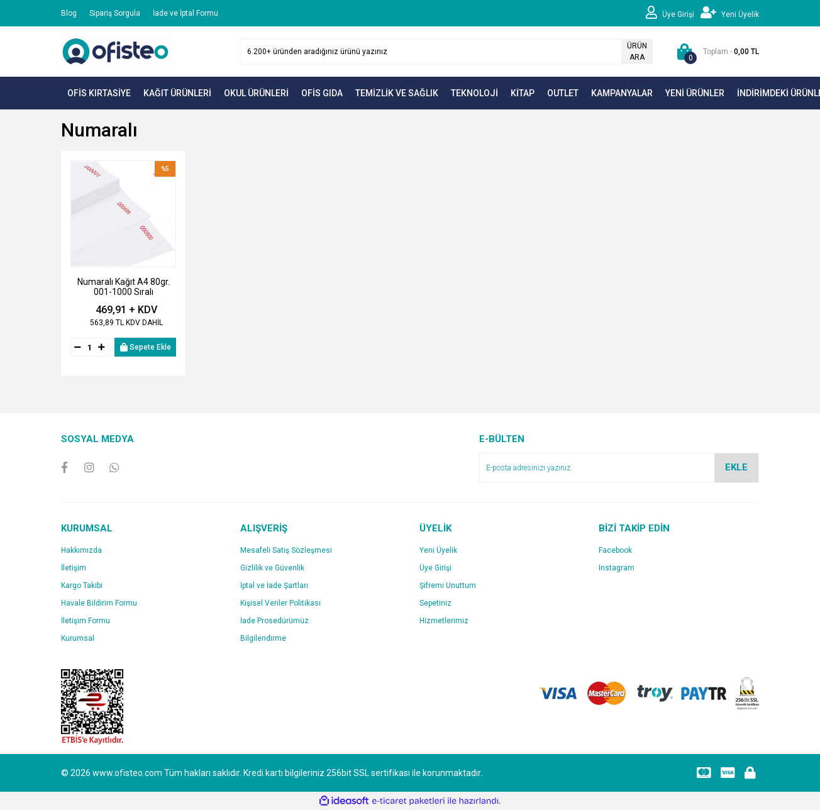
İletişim (73, 567)
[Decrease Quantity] (77, 347)
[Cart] (715, 51)
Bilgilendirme (263, 638)
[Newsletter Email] (619, 467)
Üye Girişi (435, 567)
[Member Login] (673, 13)
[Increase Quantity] (101, 347)
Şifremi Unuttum (447, 585)
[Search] (446, 51)
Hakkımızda (81, 550)
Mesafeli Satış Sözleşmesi (286, 550)
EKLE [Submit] (736, 467)
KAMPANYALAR (622, 93)
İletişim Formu (85, 620)
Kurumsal (77, 638)
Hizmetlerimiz (443, 620)
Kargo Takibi (81, 585)
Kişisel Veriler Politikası (280, 603)
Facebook (615, 550)
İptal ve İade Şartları (274, 585)
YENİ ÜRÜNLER (694, 93)
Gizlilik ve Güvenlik (272, 567)
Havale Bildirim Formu (99, 603)
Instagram (616, 567)
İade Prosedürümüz (274, 620)
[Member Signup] (730, 13)
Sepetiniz (435, 603)
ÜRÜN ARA (637, 52)
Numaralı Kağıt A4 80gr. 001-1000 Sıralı (123, 287)
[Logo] (117, 51)
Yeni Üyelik (438, 550)
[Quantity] (89, 347)
